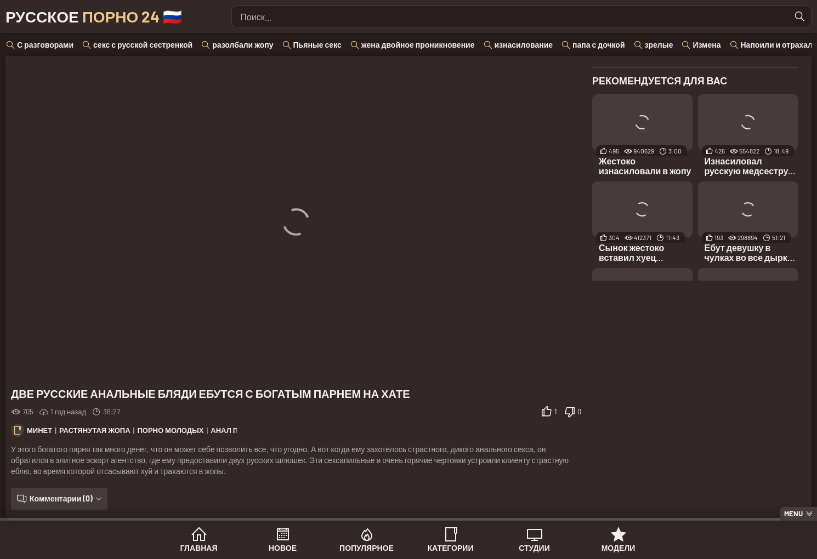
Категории (451, 547)
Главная (199, 547)
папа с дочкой (598, 44)
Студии (534, 547)
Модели (619, 547)
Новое (283, 547)
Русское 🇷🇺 (93, 16)
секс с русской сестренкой (142, 44)
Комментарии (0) (61, 498)
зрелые (659, 44)
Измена (706, 44)
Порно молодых (170, 430)
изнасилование (524, 44)
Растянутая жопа (95, 430)
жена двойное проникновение (418, 44)
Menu (793, 513)
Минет (39, 430)
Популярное (366, 547)
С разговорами (45, 44)
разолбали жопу (242, 44)
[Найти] (800, 16)
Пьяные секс (317, 44)
